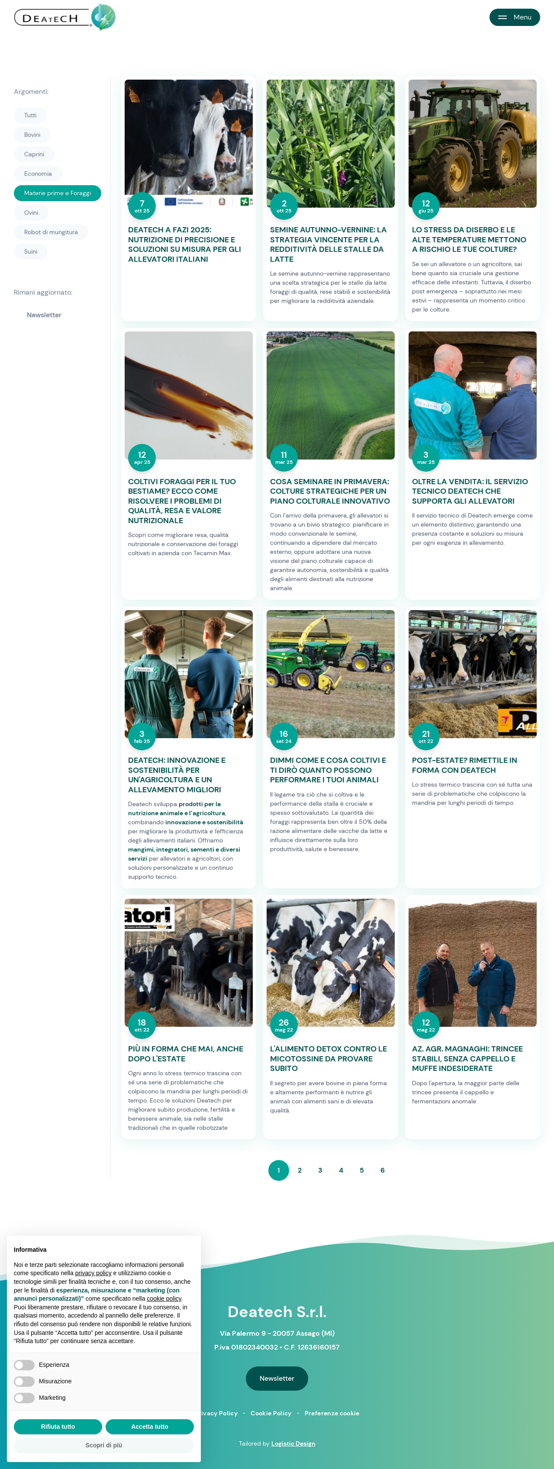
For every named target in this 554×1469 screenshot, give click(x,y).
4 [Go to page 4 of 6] (341, 1170)
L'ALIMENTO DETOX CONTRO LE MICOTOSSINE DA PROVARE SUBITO (328, 1059)
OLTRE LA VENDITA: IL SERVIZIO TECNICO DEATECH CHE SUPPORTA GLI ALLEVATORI (470, 491)
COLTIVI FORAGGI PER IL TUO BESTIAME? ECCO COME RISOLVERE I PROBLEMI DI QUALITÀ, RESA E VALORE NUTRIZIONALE (182, 501)
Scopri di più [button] (104, 1445)
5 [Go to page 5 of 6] (362, 1170)
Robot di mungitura (51, 232)
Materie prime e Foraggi (57, 193)
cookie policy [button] (164, 1298)
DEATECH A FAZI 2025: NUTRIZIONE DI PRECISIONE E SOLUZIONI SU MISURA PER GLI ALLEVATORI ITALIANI (184, 244)
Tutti (30, 115)
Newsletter (44, 314)
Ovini (31, 212)
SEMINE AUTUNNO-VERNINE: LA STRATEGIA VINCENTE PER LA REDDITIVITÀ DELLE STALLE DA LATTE (328, 244)
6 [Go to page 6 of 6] (382, 1170)
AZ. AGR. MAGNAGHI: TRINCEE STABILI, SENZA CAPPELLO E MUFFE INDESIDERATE (467, 1059)
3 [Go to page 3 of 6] (320, 1170)
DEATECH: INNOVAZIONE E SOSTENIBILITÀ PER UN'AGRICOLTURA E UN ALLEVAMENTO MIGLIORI (176, 774)
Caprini (34, 154)
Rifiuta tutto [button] (58, 1426)
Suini (30, 251)
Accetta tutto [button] (149, 1426)
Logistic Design (293, 1443)
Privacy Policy (216, 1413)
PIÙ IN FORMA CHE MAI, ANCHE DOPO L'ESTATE (185, 1054)
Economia (38, 173)
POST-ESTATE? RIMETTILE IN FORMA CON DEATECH (464, 765)
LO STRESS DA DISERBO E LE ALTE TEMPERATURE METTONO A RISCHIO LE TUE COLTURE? (469, 239)
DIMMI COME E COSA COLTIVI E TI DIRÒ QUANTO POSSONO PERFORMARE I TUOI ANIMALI (328, 770)
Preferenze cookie (332, 1413)
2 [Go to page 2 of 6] (300, 1170)
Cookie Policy (271, 1413)
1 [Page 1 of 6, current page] (278, 1170)
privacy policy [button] (93, 1273)
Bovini (32, 134)
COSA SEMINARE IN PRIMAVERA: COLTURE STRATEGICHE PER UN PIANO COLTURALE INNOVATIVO (330, 491)
